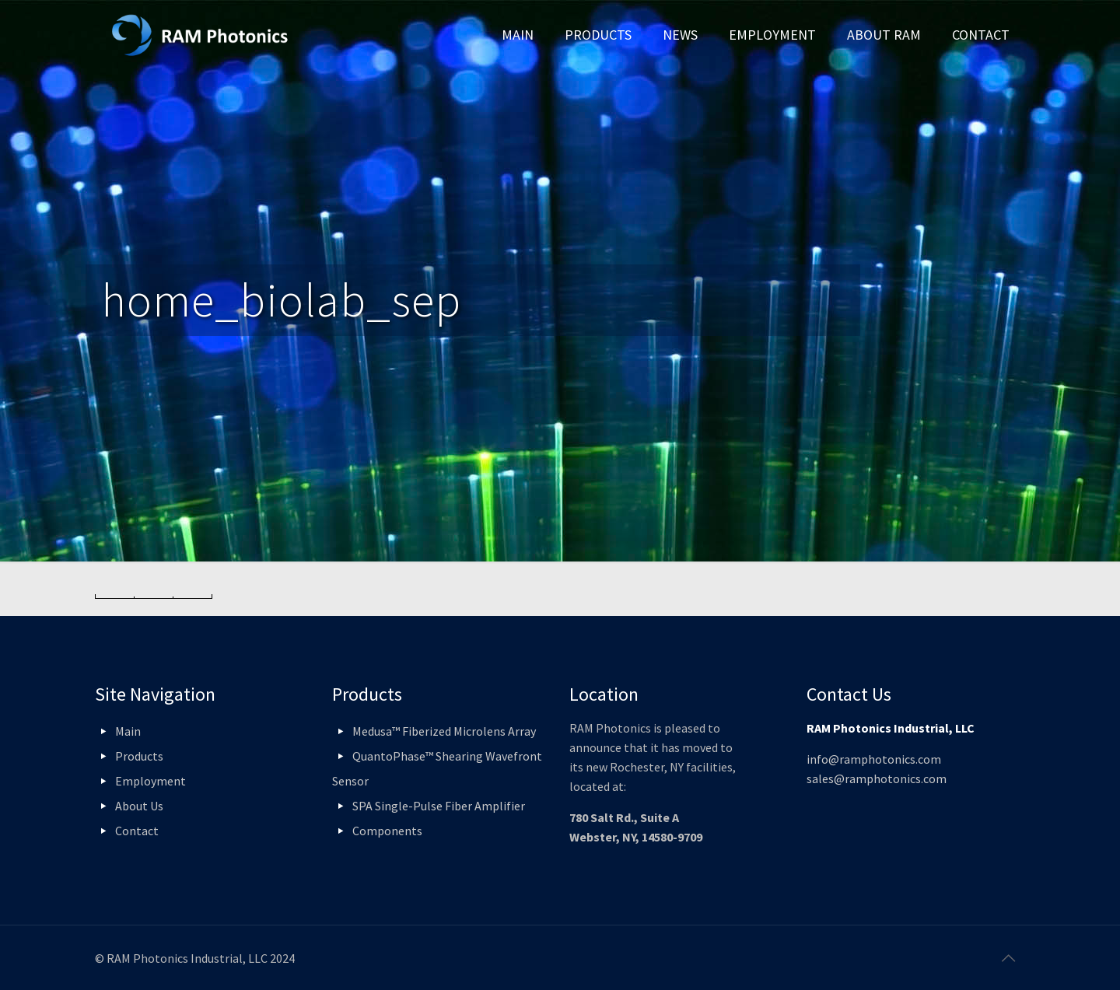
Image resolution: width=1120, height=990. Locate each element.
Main (128, 731)
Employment (150, 781)
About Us (139, 805)
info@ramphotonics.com (874, 759)
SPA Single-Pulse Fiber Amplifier (438, 805)
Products (139, 756)
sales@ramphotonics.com (877, 778)
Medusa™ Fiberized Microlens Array (444, 731)
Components (387, 830)
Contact (137, 830)
